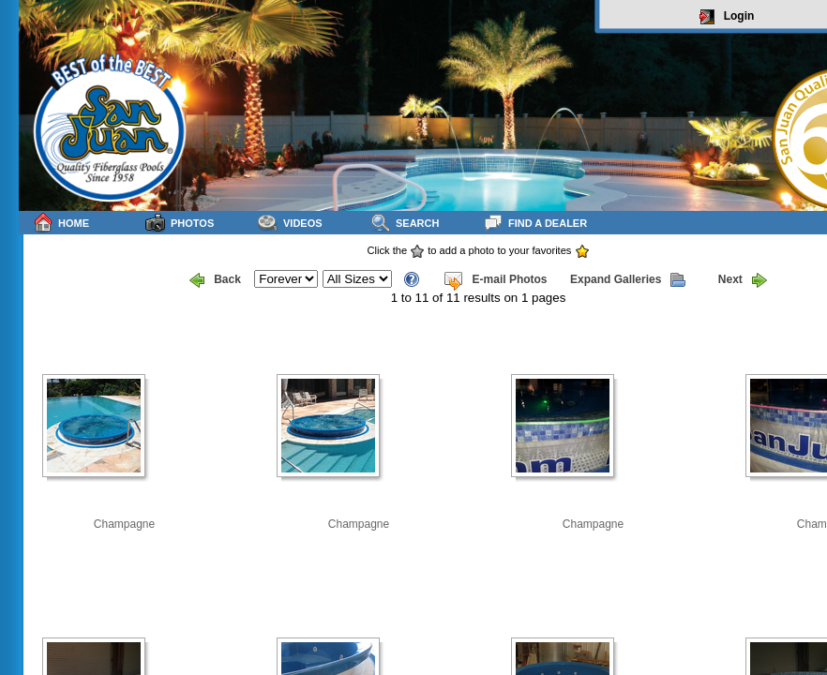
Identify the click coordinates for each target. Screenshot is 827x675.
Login (727, 16)
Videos (290, 222)
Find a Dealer (535, 222)
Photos (179, 222)
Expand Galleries (627, 280)
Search (404, 222)
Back (215, 280)
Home (61, 222)
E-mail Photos (495, 280)
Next (742, 280)
